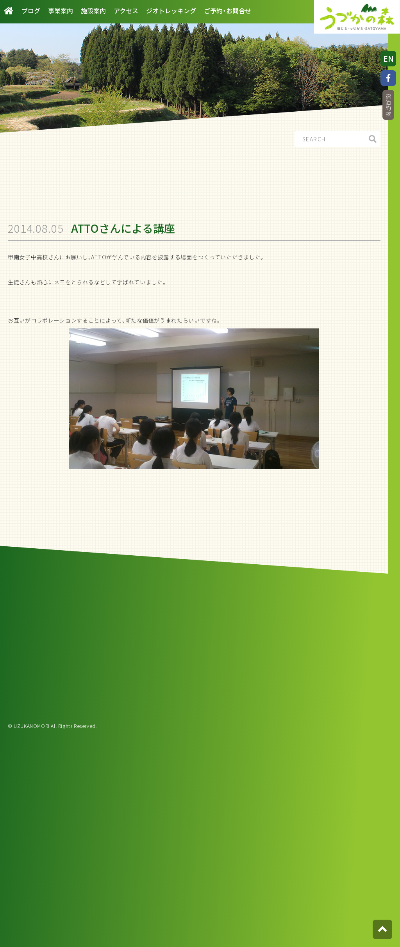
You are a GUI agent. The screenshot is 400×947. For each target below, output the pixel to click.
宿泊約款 (388, 105)
